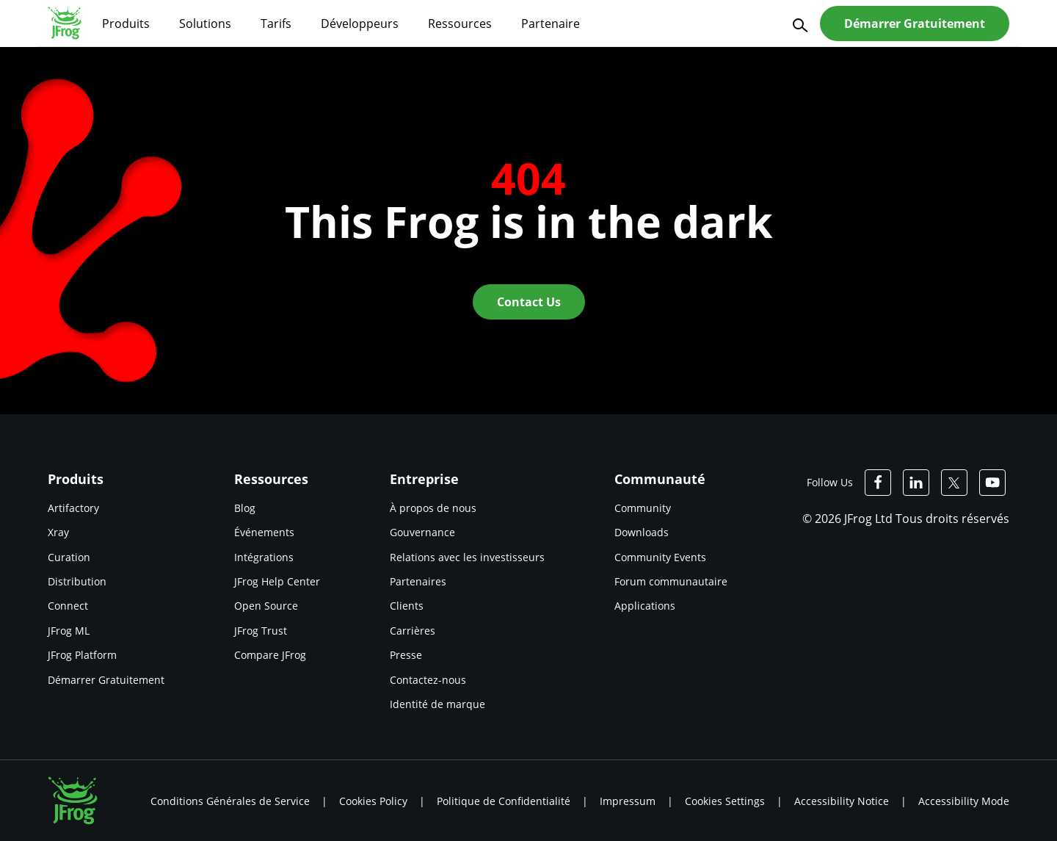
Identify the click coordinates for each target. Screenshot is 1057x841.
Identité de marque (437, 704)
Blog (244, 508)
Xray (58, 532)
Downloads (641, 532)
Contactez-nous (428, 680)
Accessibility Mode (963, 801)
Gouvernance (422, 532)
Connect (68, 606)
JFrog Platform (82, 655)
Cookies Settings (725, 801)
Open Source (266, 606)
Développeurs (360, 23)
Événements (264, 532)
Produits (126, 23)
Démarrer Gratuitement (106, 680)
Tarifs (276, 23)
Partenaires (418, 581)
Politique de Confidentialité (503, 801)
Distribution (77, 581)
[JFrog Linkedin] (916, 483)
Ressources (460, 23)
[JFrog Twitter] (954, 483)
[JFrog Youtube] (992, 483)
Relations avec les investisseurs (467, 557)
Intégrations (264, 557)
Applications (644, 606)
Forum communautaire (670, 581)
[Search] (798, 23)
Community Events (660, 557)
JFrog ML (69, 631)
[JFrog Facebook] (878, 483)
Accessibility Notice (841, 801)
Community (642, 508)
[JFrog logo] (64, 23)
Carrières (412, 631)
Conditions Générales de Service (230, 801)
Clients (407, 606)
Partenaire (550, 23)
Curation (69, 557)
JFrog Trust (260, 631)
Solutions (205, 23)
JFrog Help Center (277, 581)
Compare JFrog (270, 655)
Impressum (627, 801)
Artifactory (73, 508)
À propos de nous (433, 508)
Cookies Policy (373, 801)
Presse (406, 655)
